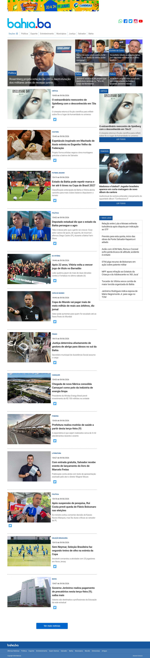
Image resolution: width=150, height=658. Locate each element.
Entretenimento (47, 33)
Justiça (72, 33)
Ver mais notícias (52, 626)
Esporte (34, 33)
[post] (52, 102)
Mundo (87, 651)
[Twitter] (130, 21)
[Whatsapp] (120, 21)
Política (24, 33)
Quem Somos (54, 651)
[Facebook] (125, 21)
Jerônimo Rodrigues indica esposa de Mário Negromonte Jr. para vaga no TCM (119, 294)
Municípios (61, 33)
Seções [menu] (13, 33)
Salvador (82, 33)
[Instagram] (136, 21)
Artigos (104, 651)
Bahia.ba (29, 23)
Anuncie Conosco (138, 655)
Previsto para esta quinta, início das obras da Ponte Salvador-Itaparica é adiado (118, 239)
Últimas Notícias (13, 651)
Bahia (90, 33)
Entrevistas (96, 651)
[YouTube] (141, 21)
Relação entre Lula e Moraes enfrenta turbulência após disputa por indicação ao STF (120, 226)
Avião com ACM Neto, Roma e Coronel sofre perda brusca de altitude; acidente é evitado (120, 252)
